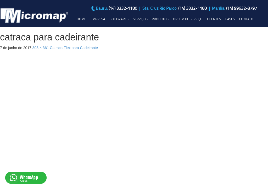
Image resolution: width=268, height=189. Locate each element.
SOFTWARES (119, 19)
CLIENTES (214, 19)
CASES (230, 19)
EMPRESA (98, 19)
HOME (81, 19)
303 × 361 (40, 48)
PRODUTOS (160, 19)
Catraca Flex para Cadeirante (74, 48)
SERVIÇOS (140, 19)
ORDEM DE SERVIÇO (188, 19)
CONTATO (246, 19)
